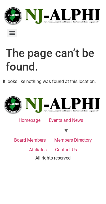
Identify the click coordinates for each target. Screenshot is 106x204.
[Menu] (12, 33)
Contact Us (66, 149)
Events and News (66, 120)
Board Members (30, 140)
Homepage (29, 120)
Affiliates (38, 149)
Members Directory (73, 140)
